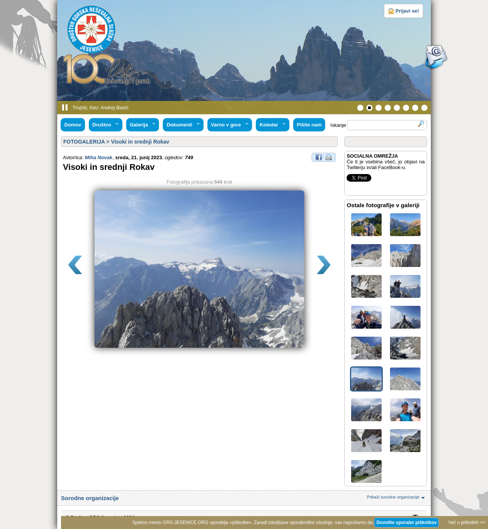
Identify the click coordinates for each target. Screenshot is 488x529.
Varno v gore (228, 125)
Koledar (271, 125)
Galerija (141, 125)
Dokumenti (181, 125)
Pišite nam (309, 125)
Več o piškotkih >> (466, 522)
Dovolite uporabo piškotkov (406, 522)
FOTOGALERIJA (84, 142)
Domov (72, 125)
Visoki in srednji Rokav (140, 142)
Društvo (104, 125)
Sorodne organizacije (244, 498)
